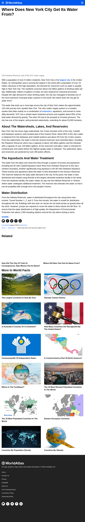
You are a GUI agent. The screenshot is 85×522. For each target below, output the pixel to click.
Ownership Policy (7, 496)
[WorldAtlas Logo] (15, 3)
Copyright (5, 482)
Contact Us (5, 475)
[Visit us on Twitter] (12, 503)
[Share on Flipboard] (3, 221)
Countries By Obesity (53, 450)
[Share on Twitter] (11, 221)
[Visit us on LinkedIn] (21, 503)
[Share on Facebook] (7, 221)
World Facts (23, 225)
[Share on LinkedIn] (20, 221)
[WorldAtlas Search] (82, 3)
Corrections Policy (8, 493)
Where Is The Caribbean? (13, 387)
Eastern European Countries (57, 419)
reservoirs (47, 111)
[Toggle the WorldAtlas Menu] (3, 3)
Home (4, 472)
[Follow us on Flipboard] (3, 503)
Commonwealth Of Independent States (19, 358)
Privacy (4, 479)
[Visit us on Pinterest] (16, 503)
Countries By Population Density (16, 450)
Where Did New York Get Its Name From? (61, 263)
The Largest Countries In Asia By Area (19, 298)
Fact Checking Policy (9, 489)
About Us (5, 486)
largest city (65, 80)
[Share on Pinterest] (16, 221)
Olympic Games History (54, 298)
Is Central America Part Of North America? (63, 358)
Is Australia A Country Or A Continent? (19, 327)
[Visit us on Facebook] (7, 503)
